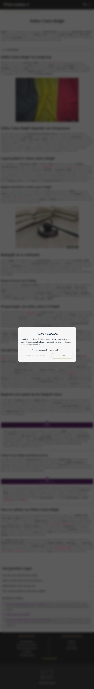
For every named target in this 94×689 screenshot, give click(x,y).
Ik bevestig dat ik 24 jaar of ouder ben (48, 350)
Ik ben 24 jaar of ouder (35, 356)
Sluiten (62, 356)
